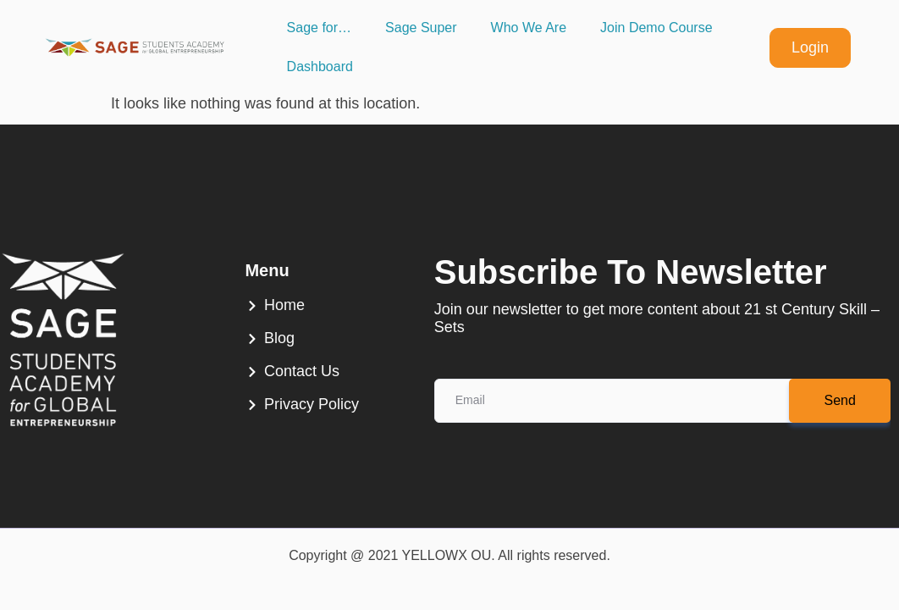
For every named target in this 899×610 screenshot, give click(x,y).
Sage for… (319, 27)
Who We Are (529, 27)
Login (810, 47)
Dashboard (320, 66)
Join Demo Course (656, 27)
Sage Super (421, 27)
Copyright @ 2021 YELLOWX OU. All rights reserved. (449, 555)
